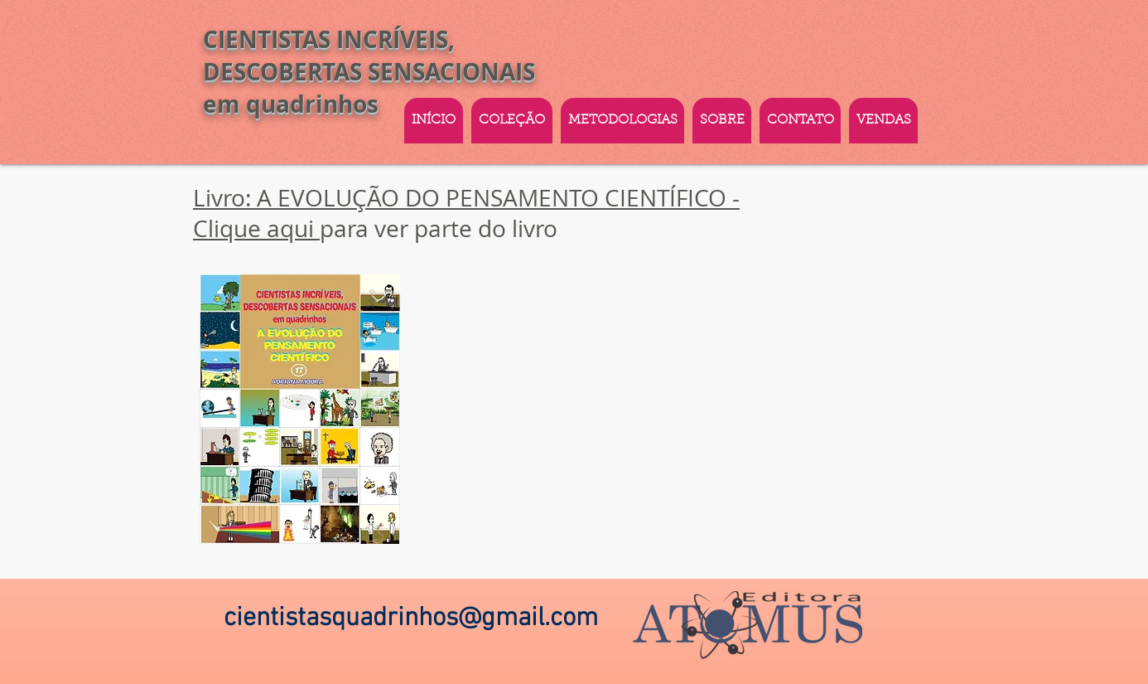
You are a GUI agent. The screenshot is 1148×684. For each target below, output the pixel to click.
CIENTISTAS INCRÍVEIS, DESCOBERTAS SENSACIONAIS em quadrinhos (369, 71)
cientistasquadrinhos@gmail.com (411, 618)
